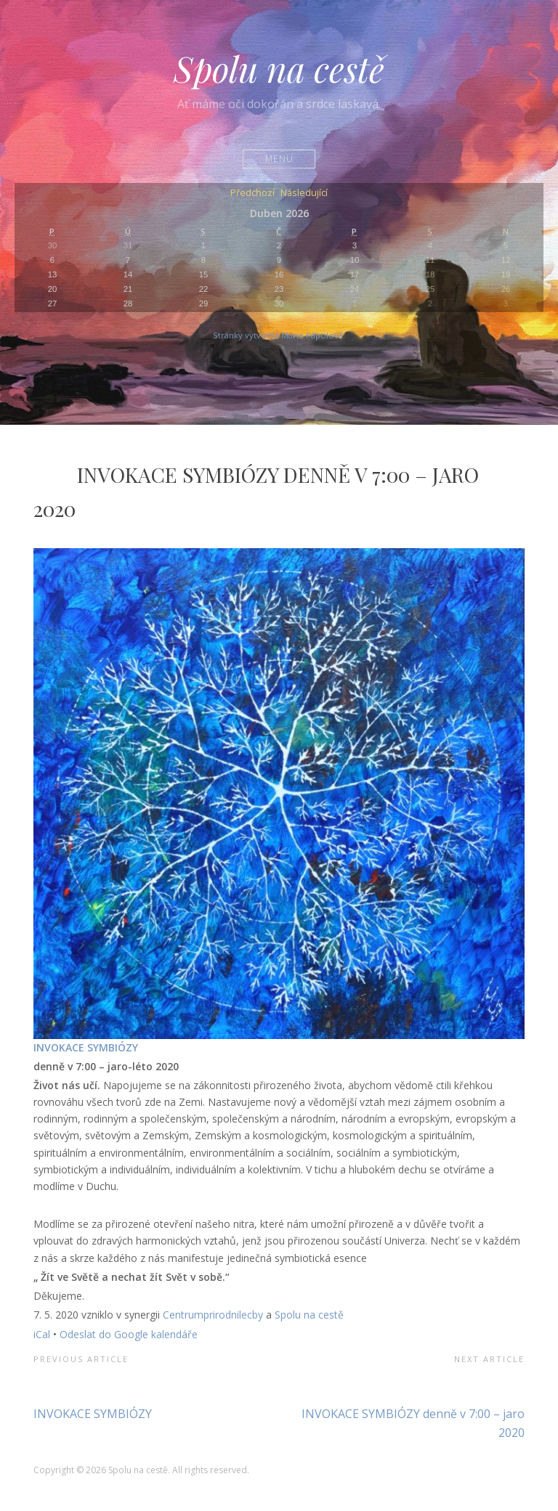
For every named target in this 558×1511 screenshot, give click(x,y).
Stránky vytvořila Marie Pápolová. (279, 335)
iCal (41, 1334)
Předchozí (252, 193)
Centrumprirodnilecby (213, 1314)
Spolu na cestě (279, 68)
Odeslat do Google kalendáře (129, 1334)
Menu (279, 158)
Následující (304, 193)
